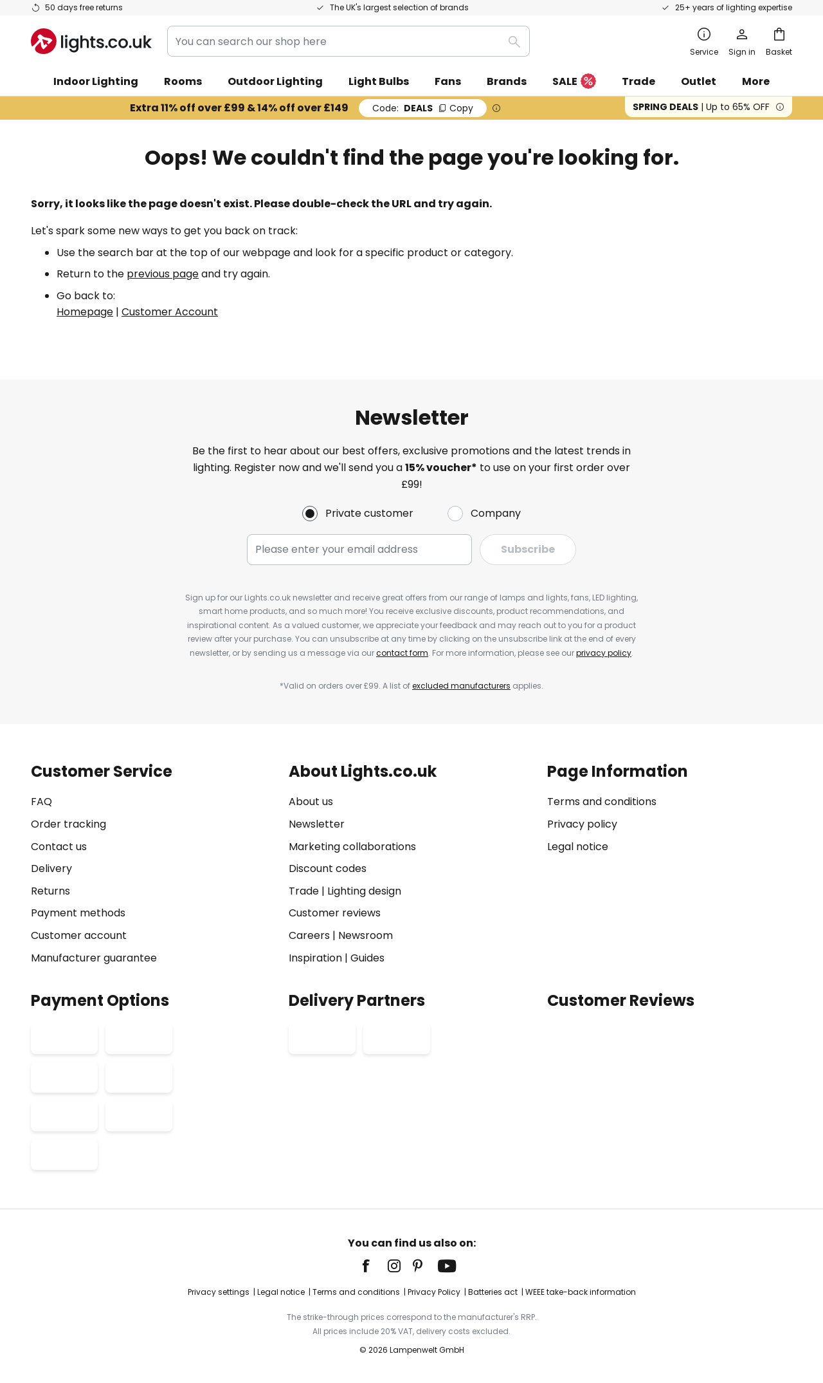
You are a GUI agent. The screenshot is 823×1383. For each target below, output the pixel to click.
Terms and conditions (601, 801)
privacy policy (603, 652)
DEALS (422, 108)
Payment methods (78, 912)
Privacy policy (582, 824)
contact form (402, 652)
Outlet (698, 81)
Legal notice (577, 846)
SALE (574, 82)
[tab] (153, 865)
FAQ (41, 801)
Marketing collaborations (352, 846)
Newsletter (317, 824)
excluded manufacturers (461, 685)
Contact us (59, 846)
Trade (638, 81)
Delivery (51, 868)
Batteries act (493, 1291)
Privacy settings (218, 1291)
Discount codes (327, 868)
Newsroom (365, 935)
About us (311, 801)
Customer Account (170, 311)
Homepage (85, 311)
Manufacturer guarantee (94, 958)
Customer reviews (335, 912)
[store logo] (91, 41)
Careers (309, 935)
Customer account (79, 935)
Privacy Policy (434, 1291)
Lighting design (364, 891)
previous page (163, 273)
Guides (367, 958)
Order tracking (68, 824)
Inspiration (315, 958)
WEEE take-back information (580, 1291)
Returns (50, 891)
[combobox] (348, 41)
